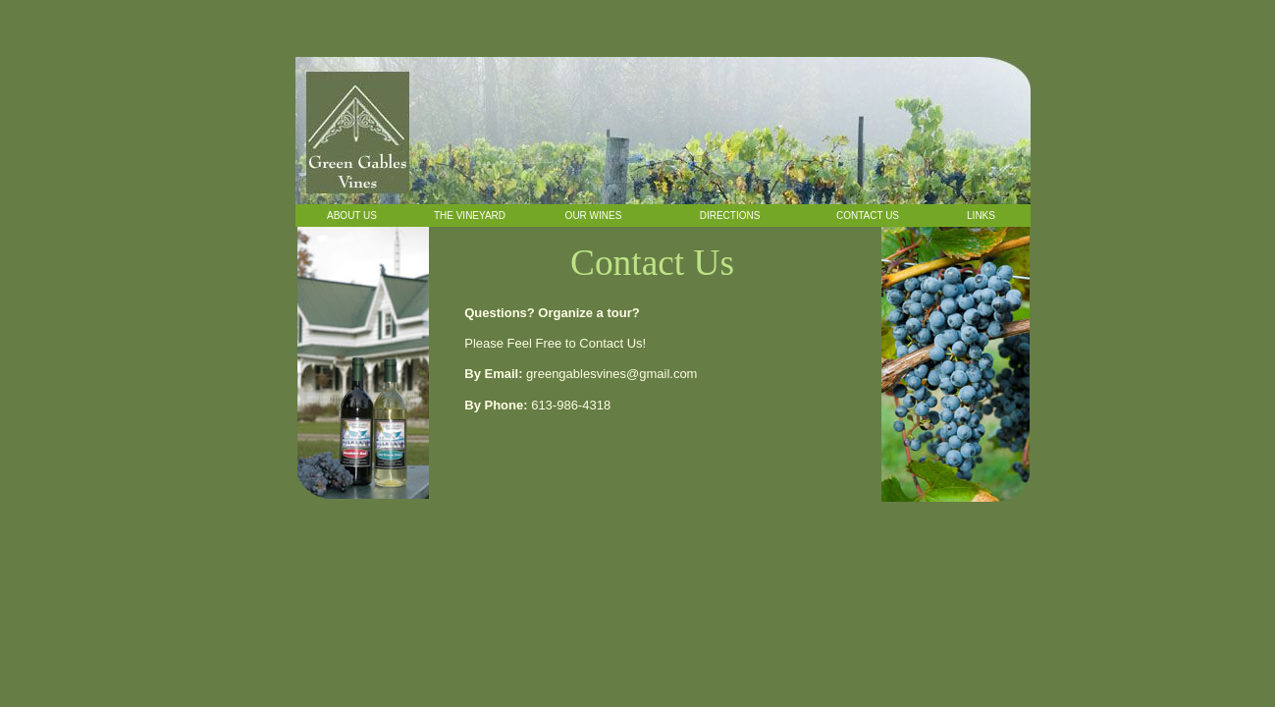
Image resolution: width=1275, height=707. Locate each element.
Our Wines (593, 215)
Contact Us (867, 215)
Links (981, 215)
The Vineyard (469, 215)
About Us (352, 215)
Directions (730, 215)
